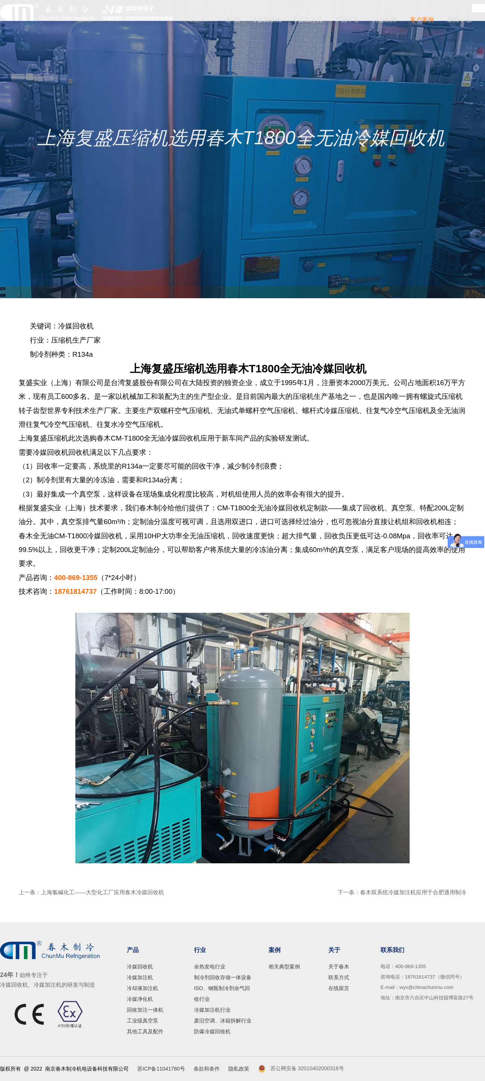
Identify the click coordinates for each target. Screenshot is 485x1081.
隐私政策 (238, 1069)
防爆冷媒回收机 (212, 1031)
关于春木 (338, 967)
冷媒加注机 (307, 21)
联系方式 (338, 977)
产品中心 (347, 21)
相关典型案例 (284, 967)
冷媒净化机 (140, 999)
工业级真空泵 (142, 1021)
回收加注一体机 (145, 1010)
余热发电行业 (209, 967)
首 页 (236, 21)
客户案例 (422, 21)
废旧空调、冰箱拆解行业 (222, 1021)
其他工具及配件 (145, 1031)
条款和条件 (207, 1069)
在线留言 (338, 988)
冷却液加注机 (142, 988)
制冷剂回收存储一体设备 (222, 977)
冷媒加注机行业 (212, 1010)
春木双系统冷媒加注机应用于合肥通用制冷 (413, 892)
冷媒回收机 (268, 21)
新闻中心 (459, 21)
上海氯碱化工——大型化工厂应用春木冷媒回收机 (102, 892)
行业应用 (385, 21)
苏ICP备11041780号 (161, 1069)
